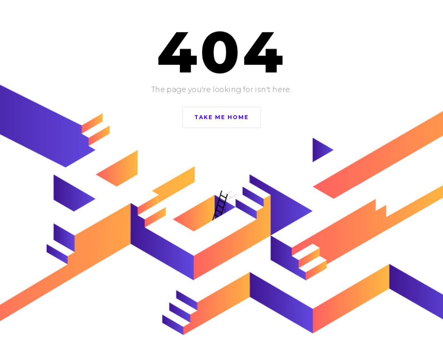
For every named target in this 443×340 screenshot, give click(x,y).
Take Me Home (221, 117)
